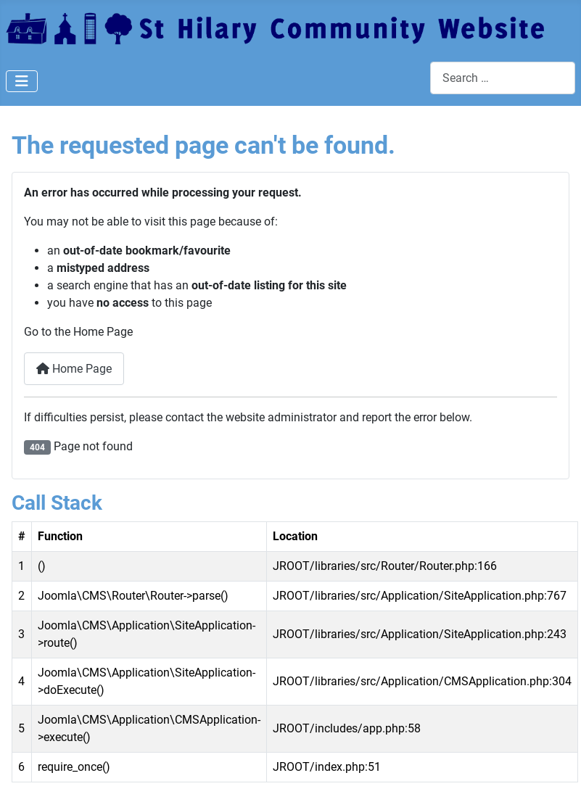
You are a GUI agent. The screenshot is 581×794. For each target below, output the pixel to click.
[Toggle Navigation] (22, 81)
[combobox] (502, 78)
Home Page (74, 369)
